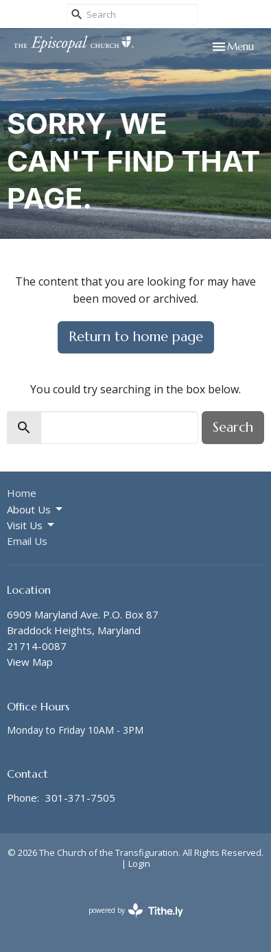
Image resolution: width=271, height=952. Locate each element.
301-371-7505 (80, 797)
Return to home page (136, 336)
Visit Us (31, 525)
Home (21, 493)
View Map (30, 662)
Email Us (27, 541)
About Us (35, 509)
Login (139, 863)
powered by (136, 910)
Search (233, 427)
